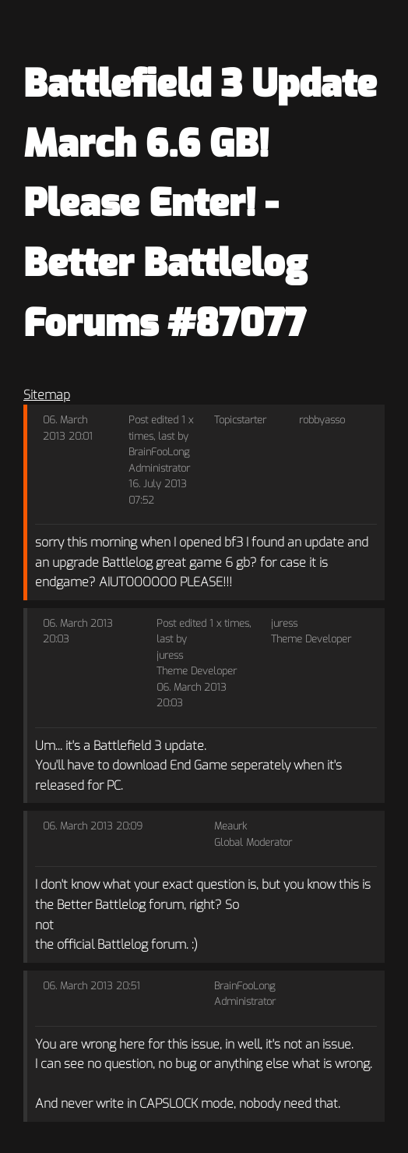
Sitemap (46, 395)
